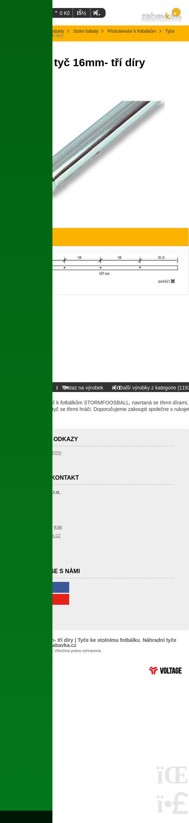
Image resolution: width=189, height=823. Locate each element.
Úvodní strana (162, 18)
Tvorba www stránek (165, 671)
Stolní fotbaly (85, 31)
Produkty (55, 31)
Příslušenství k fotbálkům (131, 31)
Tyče (169, 31)
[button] (96, 13)
